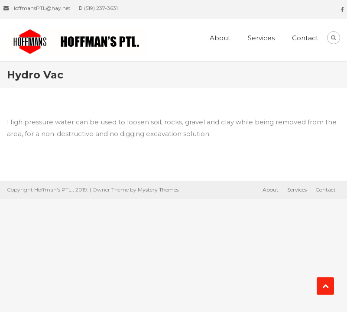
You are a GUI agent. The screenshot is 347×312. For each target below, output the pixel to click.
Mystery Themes (158, 189)
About (220, 38)
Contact (305, 38)
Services (261, 38)
